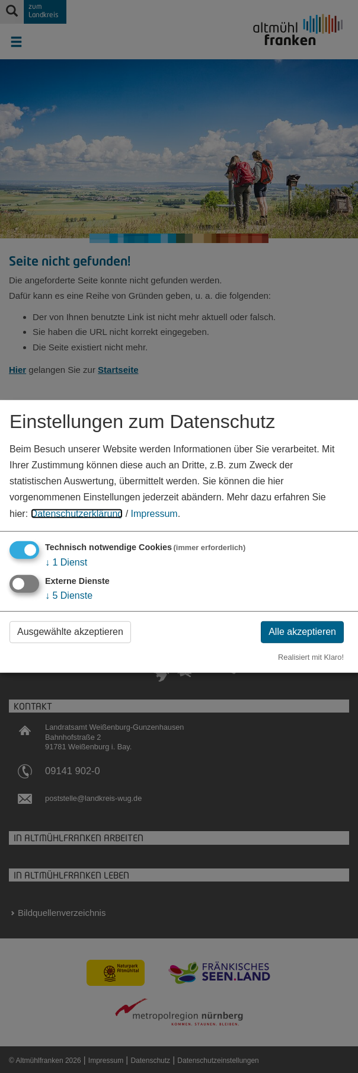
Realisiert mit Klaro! (311, 656)
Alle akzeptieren (302, 632)
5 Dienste (68, 595)
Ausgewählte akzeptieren (70, 632)
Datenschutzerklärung (77, 513)
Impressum (154, 513)
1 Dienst (66, 562)
